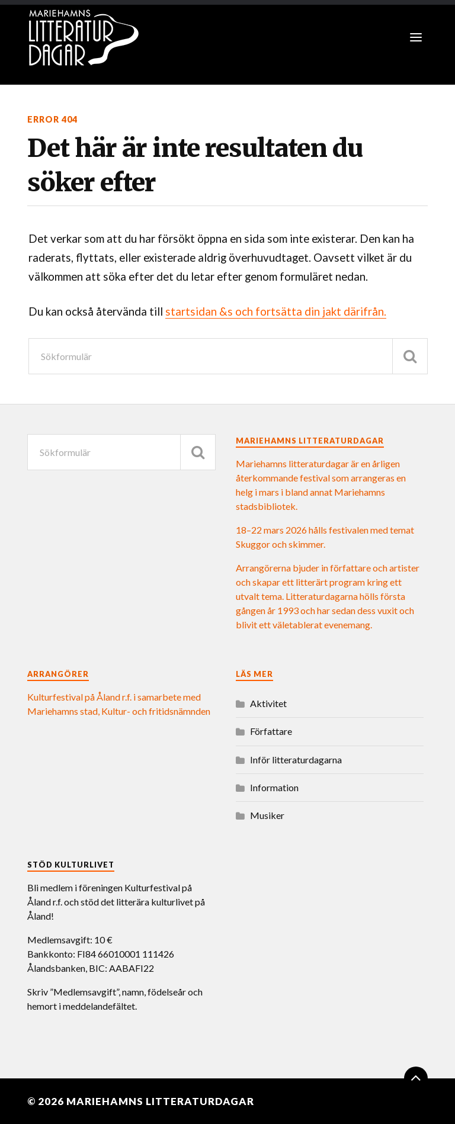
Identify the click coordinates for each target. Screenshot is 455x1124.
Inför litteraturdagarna (296, 759)
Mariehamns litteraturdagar (160, 1101)
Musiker (267, 815)
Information (274, 787)
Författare (271, 731)
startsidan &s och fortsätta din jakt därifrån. (275, 311)
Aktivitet (268, 703)
